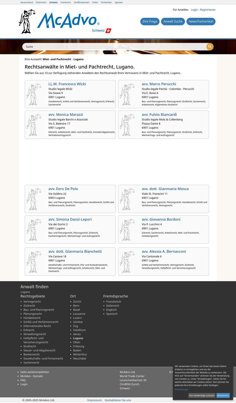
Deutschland (26, 2)
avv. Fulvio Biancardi (159, 114)
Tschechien (106, 2)
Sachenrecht (31, 362)
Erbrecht (28, 330)
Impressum (94, 400)
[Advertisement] (115, 163)
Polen (95, 2)
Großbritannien (81, 2)
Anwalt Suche (172, 21)
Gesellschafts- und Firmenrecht (43, 358)
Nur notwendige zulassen (201, 395)
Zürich (77, 301)
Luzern (77, 318)
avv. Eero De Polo (63, 188)
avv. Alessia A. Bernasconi (164, 251)
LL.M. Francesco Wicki (67, 83)
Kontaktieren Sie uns (118, 400)
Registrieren (208, 9)
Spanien (119, 2)
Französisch (113, 301)
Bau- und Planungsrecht (38, 309)
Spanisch (112, 314)
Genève (78, 322)
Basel (76, 309)
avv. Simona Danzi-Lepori (70, 219)
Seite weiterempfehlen (34, 372)
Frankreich (66, 2)
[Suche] (210, 46)
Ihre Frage (150, 21)
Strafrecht (29, 346)
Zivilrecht (29, 305)
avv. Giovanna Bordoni (161, 219)
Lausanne (79, 314)
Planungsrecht (32, 314)
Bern (76, 305)
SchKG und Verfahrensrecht (40, 322)
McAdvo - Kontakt (31, 376)
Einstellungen (181, 389)
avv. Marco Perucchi (159, 83)
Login (194, 9)
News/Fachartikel (201, 21)
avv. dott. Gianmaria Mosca (165, 188)
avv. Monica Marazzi (65, 114)
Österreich (41, 2)
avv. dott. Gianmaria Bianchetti (75, 251)
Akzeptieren (223, 395)
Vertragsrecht (32, 301)
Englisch (111, 309)
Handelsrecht (31, 318)
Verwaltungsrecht (34, 334)
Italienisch (112, 305)
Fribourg (78, 346)
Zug (75, 326)
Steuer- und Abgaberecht (39, 350)
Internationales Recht (37, 326)
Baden (77, 350)
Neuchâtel (79, 358)
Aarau (77, 334)
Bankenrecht (31, 354)
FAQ (23, 380)
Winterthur (80, 354)
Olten (76, 342)
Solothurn (79, 330)
